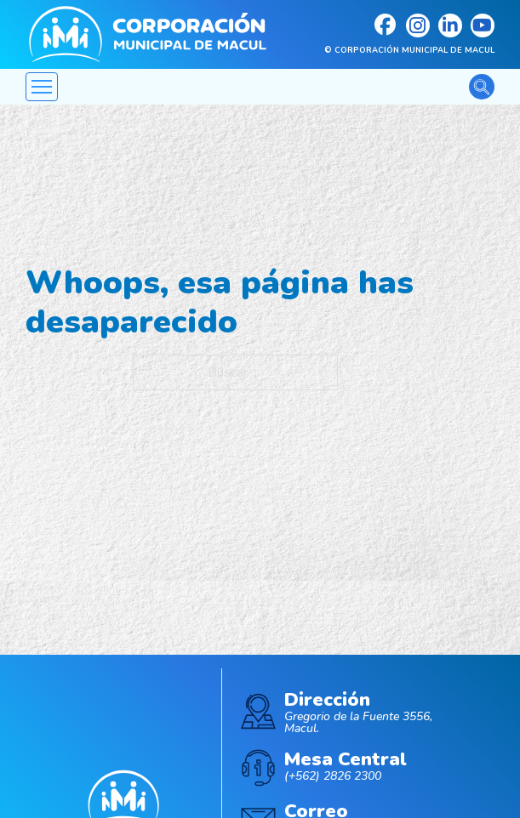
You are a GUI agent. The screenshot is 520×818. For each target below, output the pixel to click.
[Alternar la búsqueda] (481, 86)
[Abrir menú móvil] (41, 87)
